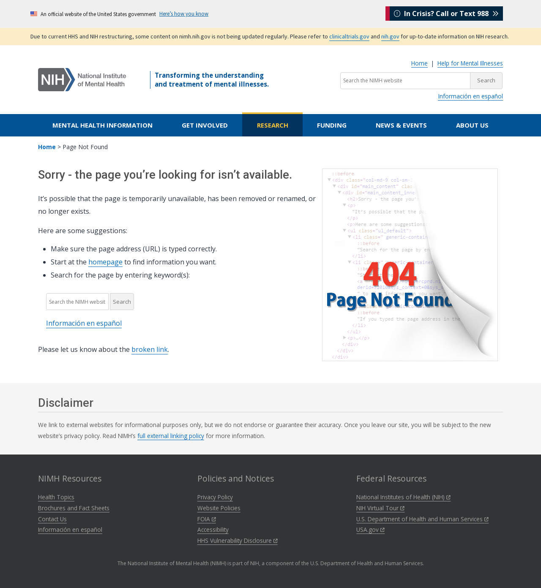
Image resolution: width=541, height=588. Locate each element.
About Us (472, 125)
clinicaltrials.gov (349, 36)
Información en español (470, 96)
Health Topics (56, 497)
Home (419, 63)
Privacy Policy (215, 497)
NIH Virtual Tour (380, 508)
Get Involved (205, 125)
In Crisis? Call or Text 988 (446, 13)
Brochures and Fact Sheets (73, 508)
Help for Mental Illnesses (470, 63)
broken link (149, 349)
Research (272, 125)
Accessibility (213, 529)
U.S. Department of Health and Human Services (422, 519)
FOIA (206, 519)
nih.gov (390, 36)
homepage (105, 262)
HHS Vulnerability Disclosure (237, 540)
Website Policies (218, 508)
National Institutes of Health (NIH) (403, 497)
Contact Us (52, 519)
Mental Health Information (102, 125)
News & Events (401, 125)
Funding (332, 125)
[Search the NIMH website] (405, 80)
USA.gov (370, 529)
